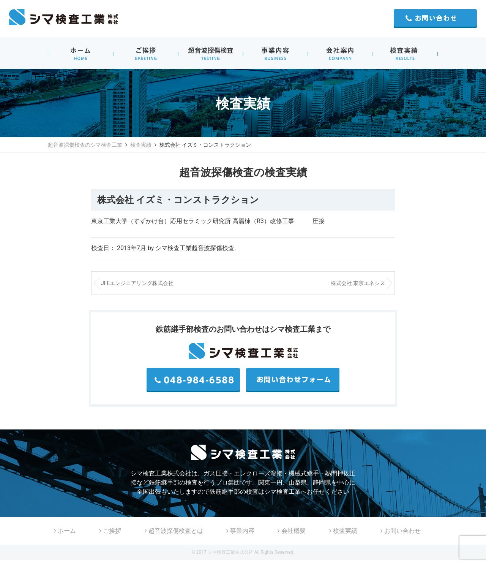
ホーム (65, 530)
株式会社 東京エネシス (358, 283)
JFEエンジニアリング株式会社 (137, 283)
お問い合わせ (400, 530)
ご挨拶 (110, 530)
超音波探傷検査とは (174, 530)
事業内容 (240, 530)
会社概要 (292, 530)
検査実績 (140, 145)
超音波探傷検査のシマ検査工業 (85, 145)
